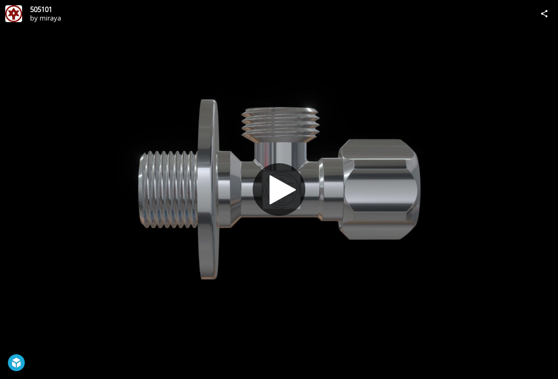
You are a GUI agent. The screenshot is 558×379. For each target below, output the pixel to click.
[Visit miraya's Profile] (13, 13)
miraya (50, 18)
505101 (41, 9)
